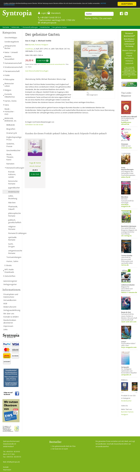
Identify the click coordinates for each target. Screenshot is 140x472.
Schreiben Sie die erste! (34, 124)
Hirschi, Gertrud (35, 166)
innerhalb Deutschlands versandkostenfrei (52, 64)
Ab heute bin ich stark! (60, 449)
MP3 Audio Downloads (9, 270)
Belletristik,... (16, 27)
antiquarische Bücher (10, 47)
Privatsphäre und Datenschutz (10, 295)
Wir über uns (8, 313)
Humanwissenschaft (12, 63)
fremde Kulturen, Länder (12, 174)
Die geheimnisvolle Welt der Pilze (64, 446)
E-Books (8, 265)
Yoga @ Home (35, 163)
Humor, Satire (12, 261)
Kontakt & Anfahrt (11, 316)
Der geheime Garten (59, 27)
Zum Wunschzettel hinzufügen (36, 71)
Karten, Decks (10, 101)
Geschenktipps (10, 37)
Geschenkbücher (13, 150)
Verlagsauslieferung (11, 310)
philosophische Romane (14, 214)
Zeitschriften (9, 276)
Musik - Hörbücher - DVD (9, 111)
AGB (5, 303)
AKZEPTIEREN (127, 4)
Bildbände (10, 125)
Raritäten (10, 163)
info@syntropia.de (48, 22)
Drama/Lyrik (11, 133)
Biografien (10, 129)
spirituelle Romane (12, 238)
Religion (7, 90)
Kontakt (5, 467)
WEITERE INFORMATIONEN (36, 6)
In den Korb (43, 61)
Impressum (8, 326)
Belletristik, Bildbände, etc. (10, 119)
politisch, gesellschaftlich (14, 221)
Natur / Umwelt (11, 52)
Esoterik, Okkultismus (9, 95)
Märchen (12, 202)
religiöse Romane (12, 227)
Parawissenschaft (12, 71)
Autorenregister (10, 281)
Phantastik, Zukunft (13, 207)
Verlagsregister (10, 284)
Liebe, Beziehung (12, 197)
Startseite (5, 27)
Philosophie (9, 79)
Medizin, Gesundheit (9, 57)
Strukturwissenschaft (12, 67)
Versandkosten (9, 300)
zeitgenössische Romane (14, 251)
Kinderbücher (45, 27)
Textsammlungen (13, 257)
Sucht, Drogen (11, 245)
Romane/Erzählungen (30, 27)
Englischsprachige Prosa (13, 138)
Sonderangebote (11, 41)
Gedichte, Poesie (10, 144)
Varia (6, 105)
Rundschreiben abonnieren (9, 321)
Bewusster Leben (9, 84)
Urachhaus (29, 49)
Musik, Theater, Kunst (10, 157)
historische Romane (13, 182)
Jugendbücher (14, 187)
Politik (7, 75)
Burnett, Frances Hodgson (38, 44)
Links (5, 329)
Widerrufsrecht (9, 307)
